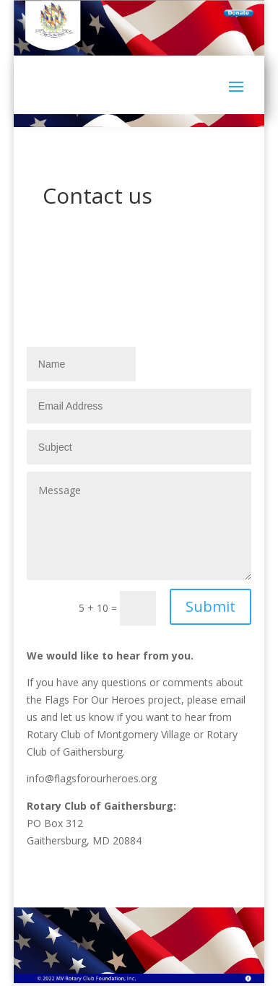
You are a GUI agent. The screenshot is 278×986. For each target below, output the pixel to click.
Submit (210, 606)
